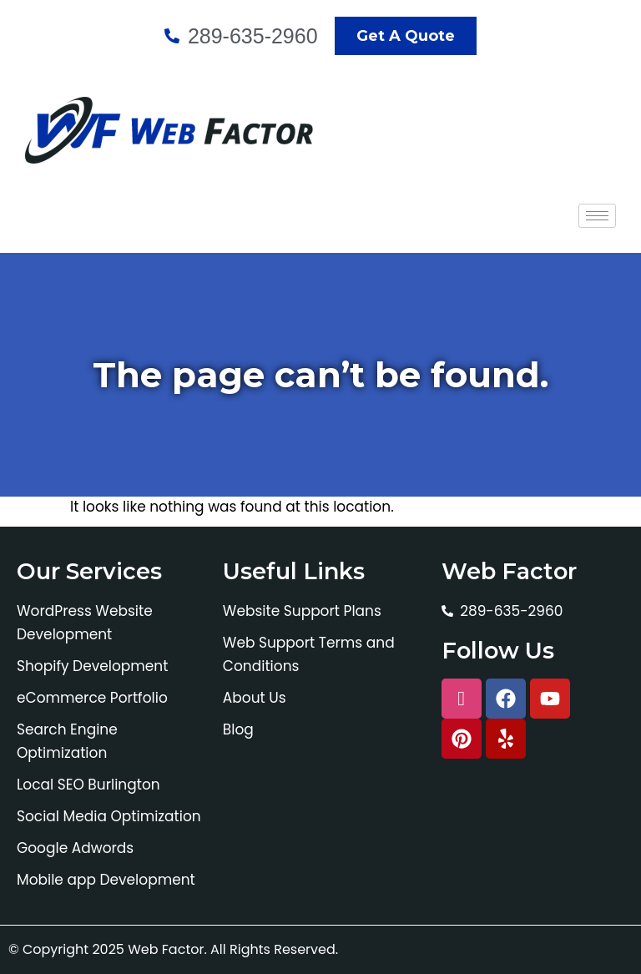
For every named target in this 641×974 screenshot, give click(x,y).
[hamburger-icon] (597, 216)
